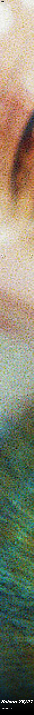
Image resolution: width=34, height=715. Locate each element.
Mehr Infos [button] (6, 709)
